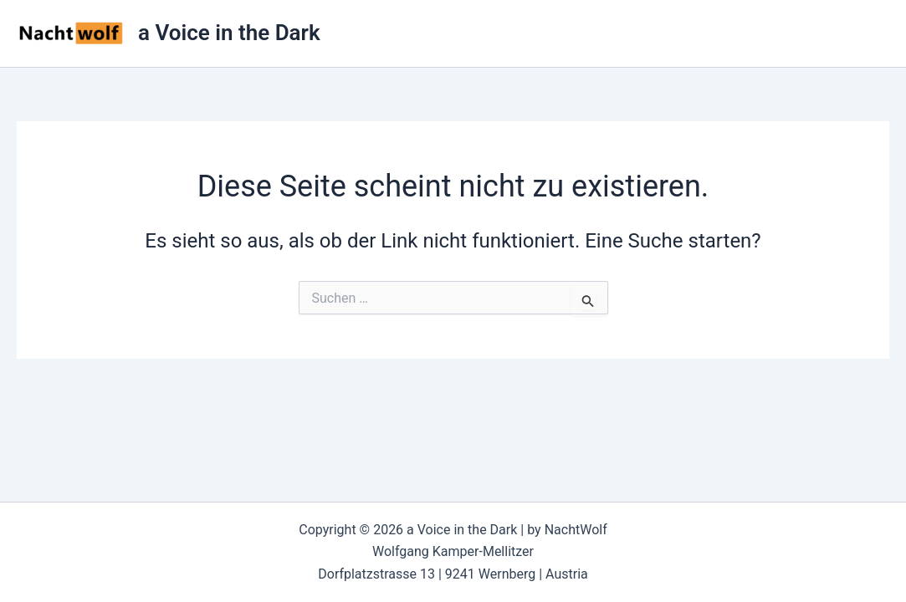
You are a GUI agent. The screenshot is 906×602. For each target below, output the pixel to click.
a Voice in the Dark (229, 32)
